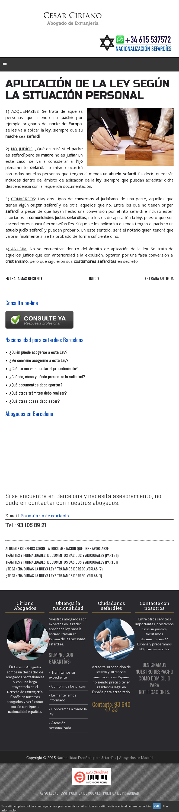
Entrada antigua (159, 278)
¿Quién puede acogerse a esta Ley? (38, 352)
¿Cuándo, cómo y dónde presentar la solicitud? (47, 377)
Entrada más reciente (24, 278)
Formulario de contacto (45, 515)
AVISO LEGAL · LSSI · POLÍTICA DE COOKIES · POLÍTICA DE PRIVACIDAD (89, 793)
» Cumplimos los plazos (67, 686)
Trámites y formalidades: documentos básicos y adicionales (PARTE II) (62, 555)
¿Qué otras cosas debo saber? (34, 401)
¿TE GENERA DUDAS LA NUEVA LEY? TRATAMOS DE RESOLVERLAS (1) (53, 575)
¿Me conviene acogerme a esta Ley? (38, 360)
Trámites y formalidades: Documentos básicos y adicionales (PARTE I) (61, 562)
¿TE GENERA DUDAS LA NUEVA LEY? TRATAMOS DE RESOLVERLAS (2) (54, 568)
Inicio (94, 278)
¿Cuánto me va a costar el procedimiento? (43, 368)
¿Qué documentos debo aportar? (35, 385)
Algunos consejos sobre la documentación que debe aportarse (57, 548)
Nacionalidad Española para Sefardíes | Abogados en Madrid (105, 757)
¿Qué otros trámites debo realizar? (38, 393)
